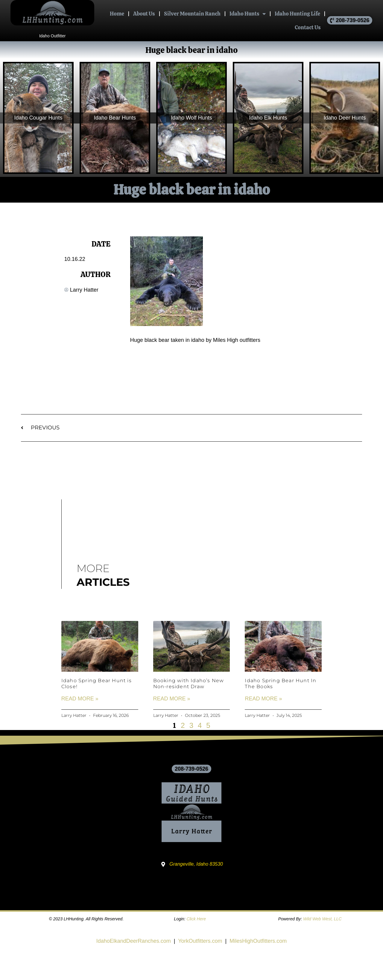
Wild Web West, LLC (322, 918)
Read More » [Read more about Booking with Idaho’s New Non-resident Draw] (171, 699)
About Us (144, 13)
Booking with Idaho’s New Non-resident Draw (188, 684)
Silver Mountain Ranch (192, 13)
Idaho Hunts (248, 13)
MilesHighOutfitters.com (258, 941)
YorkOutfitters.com (200, 941)
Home (117, 13)
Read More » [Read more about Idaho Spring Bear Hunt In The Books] (263, 699)
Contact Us (308, 27)
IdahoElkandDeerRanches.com (133, 941)
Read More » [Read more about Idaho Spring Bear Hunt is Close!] (79, 699)
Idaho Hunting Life (297, 13)
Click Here (196, 918)
